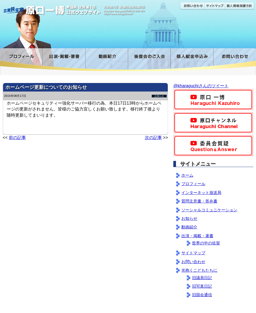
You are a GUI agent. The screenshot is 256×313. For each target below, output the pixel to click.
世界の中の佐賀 (206, 243)
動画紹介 (106, 59)
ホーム (187, 175)
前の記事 (17, 137)
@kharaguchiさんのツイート (201, 86)
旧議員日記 (202, 277)
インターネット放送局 (201, 192)
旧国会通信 (202, 294)
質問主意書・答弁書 (199, 201)
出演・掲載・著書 (63, 59)
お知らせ (159, 96)
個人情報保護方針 (239, 6)
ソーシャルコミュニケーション (209, 210)
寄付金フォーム (191, 59)
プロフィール (21, 59)
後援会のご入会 (149, 59)
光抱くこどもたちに (199, 270)
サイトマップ (214, 6)
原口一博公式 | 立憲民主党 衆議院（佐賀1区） (79, 8)
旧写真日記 (202, 286)
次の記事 (153, 137)
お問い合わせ (192, 6)
